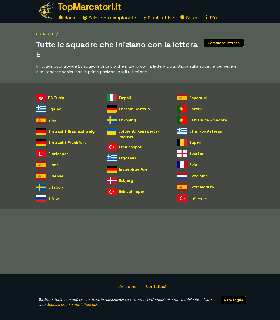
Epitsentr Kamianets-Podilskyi (138, 134)
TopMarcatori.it (89, 6)
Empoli (125, 97)
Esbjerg (126, 180)
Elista (53, 198)
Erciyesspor (130, 146)
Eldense (55, 175)
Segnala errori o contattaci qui (72, 304)
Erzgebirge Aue (133, 169)
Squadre (45, 33)
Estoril (195, 108)
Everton (196, 153)
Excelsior (198, 175)
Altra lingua (233, 300)
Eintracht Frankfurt (67, 142)
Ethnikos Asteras (205, 131)
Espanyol (198, 97)
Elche (53, 164)
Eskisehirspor (132, 191)
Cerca (189, 18)
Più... (212, 18)
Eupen (195, 142)
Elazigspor (58, 153)
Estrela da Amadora (208, 119)
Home (68, 18)
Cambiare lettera (224, 42)
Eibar (53, 120)
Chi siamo (127, 286)
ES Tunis (56, 97)
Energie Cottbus (134, 108)
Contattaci (156, 286)
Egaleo (54, 109)
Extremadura (201, 186)
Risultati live (158, 18)
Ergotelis (127, 158)
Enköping (127, 119)
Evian (194, 164)
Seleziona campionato (109, 18)
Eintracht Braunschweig (71, 131)
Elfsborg (56, 187)
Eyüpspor (198, 198)
